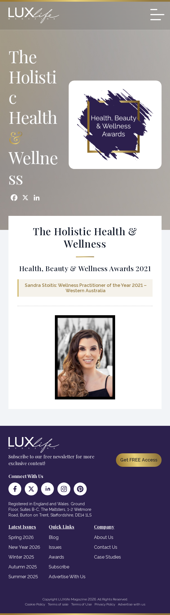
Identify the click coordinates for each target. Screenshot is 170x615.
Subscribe (59, 567)
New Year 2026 (24, 547)
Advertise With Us (67, 576)
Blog (54, 537)
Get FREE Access (138, 460)
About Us (103, 537)
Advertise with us (131, 604)
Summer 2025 (23, 576)
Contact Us (105, 547)
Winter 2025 (21, 557)
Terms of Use (81, 604)
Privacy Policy (105, 604)
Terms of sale (58, 604)
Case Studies (107, 557)
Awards (56, 557)
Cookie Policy (35, 604)
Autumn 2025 (22, 567)
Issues (55, 547)
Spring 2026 (21, 537)
